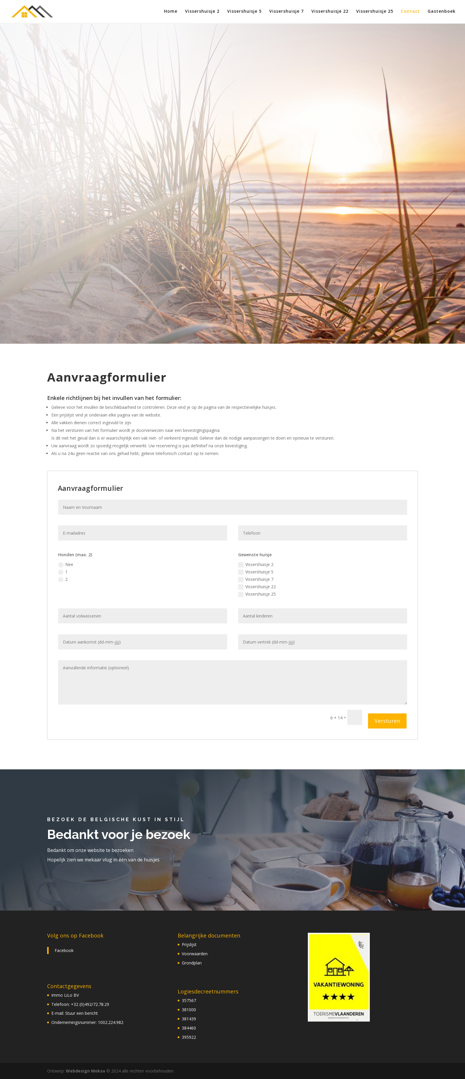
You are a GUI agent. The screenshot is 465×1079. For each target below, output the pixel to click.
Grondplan (192, 963)
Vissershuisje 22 (329, 12)
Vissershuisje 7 (286, 12)
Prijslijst (189, 944)
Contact (410, 12)
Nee (65, 564)
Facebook (64, 950)
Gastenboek (442, 12)
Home (170, 12)
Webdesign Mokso (85, 1071)
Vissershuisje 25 (374, 12)
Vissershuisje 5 (244, 12)
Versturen (387, 720)
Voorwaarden (195, 953)
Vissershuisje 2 (202, 12)
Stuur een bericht (81, 1013)
